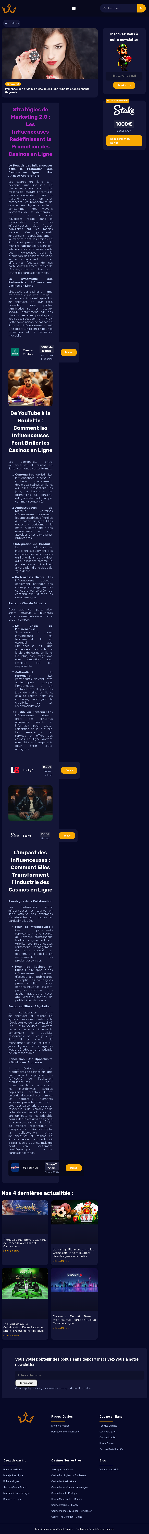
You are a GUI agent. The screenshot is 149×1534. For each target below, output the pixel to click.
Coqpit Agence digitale (101, 1529)
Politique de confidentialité (65, 1431)
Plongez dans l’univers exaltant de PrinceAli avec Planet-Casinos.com (24, 1243)
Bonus (68, 352)
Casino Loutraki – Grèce (64, 1481)
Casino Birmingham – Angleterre (68, 1475)
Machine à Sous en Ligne (16, 1493)
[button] (74, 8)
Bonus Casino (107, 1443)
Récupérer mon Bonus (120, 140)
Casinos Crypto (108, 1431)
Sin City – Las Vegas (62, 1469)
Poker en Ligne (11, 1481)
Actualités (12, 23)
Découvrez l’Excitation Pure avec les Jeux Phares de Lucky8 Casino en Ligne (74, 1320)
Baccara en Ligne (12, 1499)
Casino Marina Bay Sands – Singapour (71, 1511)
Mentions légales (60, 1425)
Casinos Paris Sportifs (111, 1449)
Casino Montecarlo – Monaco (66, 1499)
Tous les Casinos (108, 1425)
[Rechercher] (141, 8)
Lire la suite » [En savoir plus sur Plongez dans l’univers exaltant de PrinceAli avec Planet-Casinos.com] (11, 1251)
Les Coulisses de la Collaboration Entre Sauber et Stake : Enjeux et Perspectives (23, 1327)
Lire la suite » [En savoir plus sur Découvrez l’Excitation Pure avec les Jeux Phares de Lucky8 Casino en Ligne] (61, 1328)
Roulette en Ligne (12, 1469)
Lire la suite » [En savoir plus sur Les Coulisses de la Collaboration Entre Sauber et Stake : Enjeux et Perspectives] (11, 1335)
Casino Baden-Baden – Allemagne (69, 1487)
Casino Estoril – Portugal (64, 1493)
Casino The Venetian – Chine (66, 1516)
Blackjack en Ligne (13, 1475)
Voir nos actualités (109, 1469)
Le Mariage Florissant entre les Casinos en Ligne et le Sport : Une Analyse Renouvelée (73, 1253)
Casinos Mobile (108, 1437)
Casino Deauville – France (65, 1505)
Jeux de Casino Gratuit (15, 1487)
